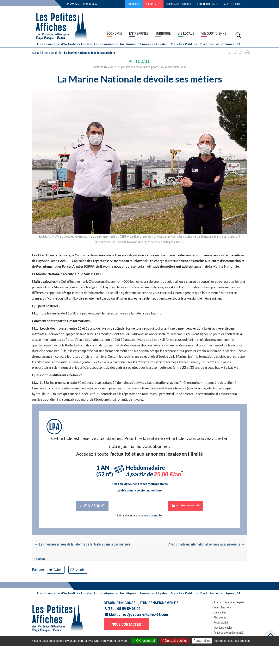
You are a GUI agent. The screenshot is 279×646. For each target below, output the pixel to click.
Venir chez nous (223, 607)
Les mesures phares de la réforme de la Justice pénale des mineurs (82, 544)
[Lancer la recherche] (238, 35)
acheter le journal (185, 505)
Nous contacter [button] (126, 624)
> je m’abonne (92, 505)
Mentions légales (223, 627)
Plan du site (220, 617)
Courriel (78, 570)
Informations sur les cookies (232, 640)
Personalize (202, 640)
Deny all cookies (175, 640)
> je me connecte (150, 515)
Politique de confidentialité (228, 632)
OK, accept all (144, 640)
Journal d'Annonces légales (229, 602)
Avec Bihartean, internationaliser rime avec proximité (206, 544)
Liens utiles (220, 612)
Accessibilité (221, 622)
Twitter (55, 570)
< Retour (39, 558)
